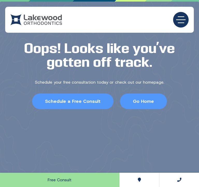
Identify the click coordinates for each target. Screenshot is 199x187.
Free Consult (60, 180)
